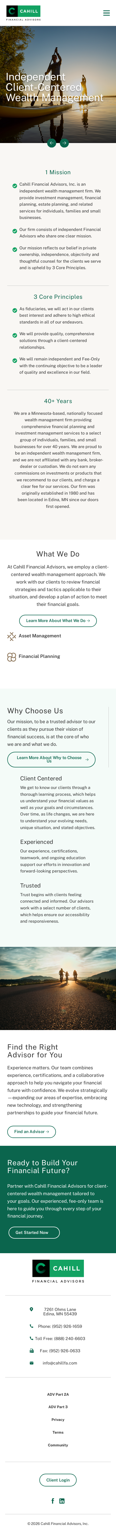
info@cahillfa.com (60, 1363)
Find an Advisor (31, 1131)
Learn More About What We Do (58, 620)
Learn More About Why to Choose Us (53, 759)
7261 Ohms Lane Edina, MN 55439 (60, 1312)
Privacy (58, 1420)
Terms (58, 1432)
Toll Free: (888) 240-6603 (60, 1338)
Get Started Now (34, 1232)
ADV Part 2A (58, 1394)
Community (58, 1445)
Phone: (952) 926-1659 (60, 1326)
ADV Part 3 (58, 1407)
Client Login (57, 1480)
